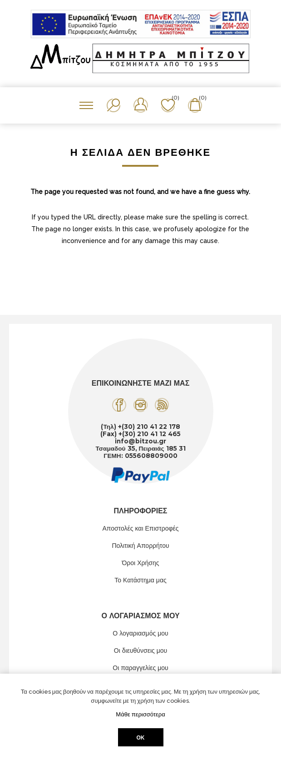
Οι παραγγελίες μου (140, 668)
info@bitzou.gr (140, 441)
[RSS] (162, 405)
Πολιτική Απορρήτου (140, 545)
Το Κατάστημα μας (140, 580)
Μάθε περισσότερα (140, 714)
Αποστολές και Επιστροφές (140, 528)
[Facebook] (119, 405)
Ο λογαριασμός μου (140, 633)
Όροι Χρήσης (140, 563)
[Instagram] (140, 405)
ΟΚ (141, 737)
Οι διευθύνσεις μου (141, 650)
